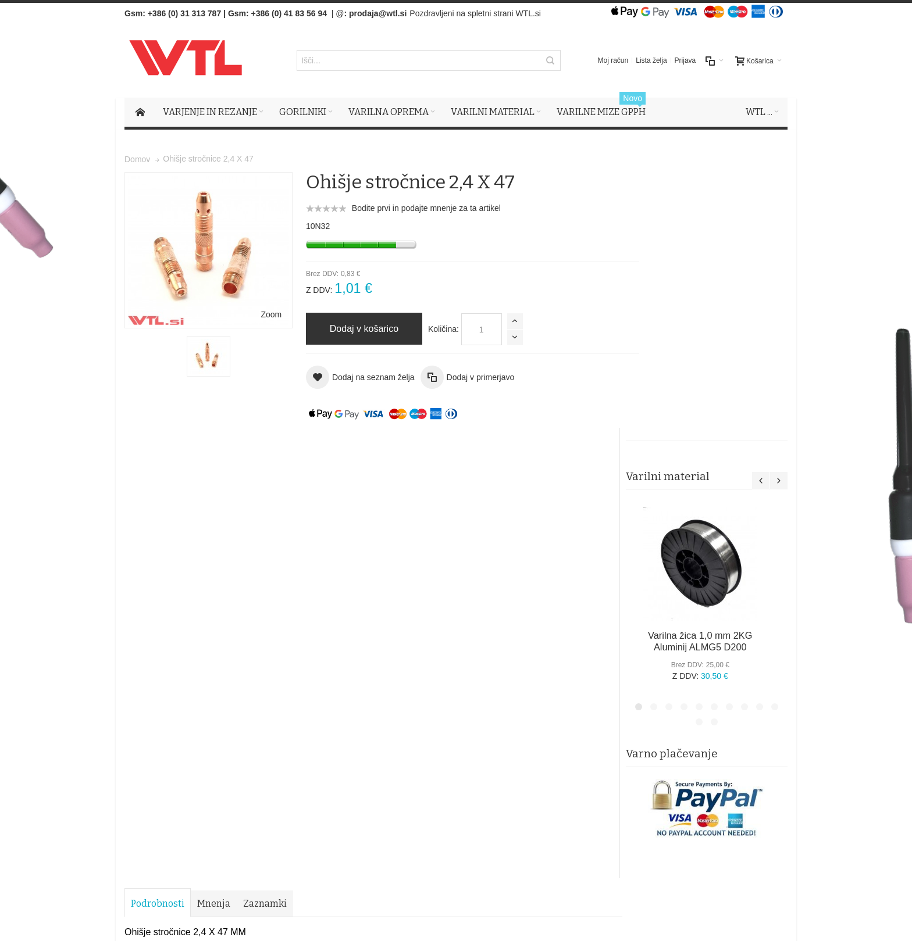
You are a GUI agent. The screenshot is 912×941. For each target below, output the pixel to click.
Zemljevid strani (157, 650)
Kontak (327, 760)
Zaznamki (265, 452)
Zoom (258, 302)
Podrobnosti (157, 452)
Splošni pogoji (340, 725)
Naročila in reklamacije (357, 650)
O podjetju (333, 748)
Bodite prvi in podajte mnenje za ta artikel (414, 208)
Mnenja (213, 452)
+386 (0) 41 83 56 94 (289, 13)
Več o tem (159, 808)
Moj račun (613, 61)
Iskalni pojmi (215, 650)
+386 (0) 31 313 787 (185, 13)
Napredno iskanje (277, 650)
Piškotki (329, 737)
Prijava (685, 61)
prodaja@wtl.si (378, 13)
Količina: (431, 329)
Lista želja (651, 61)
